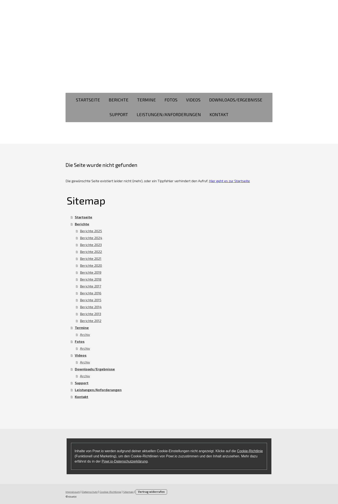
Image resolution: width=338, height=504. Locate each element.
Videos (193, 99)
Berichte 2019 (90, 272)
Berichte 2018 (90, 279)
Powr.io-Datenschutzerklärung (124, 461)
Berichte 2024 (91, 238)
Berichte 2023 (91, 245)
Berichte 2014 (91, 307)
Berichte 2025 (91, 231)
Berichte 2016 (90, 293)
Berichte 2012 (90, 321)
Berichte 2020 (91, 265)
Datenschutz (90, 491)
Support (119, 114)
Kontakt (219, 114)
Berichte (118, 99)
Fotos (170, 99)
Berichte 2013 (90, 314)
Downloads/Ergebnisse (235, 99)
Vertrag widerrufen (151, 491)
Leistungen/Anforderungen (169, 114)
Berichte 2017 (90, 286)
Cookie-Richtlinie (250, 451)
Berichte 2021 (90, 258)
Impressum (73, 491)
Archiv (85, 334)
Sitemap (128, 491)
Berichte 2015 (90, 300)
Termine (146, 99)
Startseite (88, 99)
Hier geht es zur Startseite (229, 181)
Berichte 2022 (91, 252)
